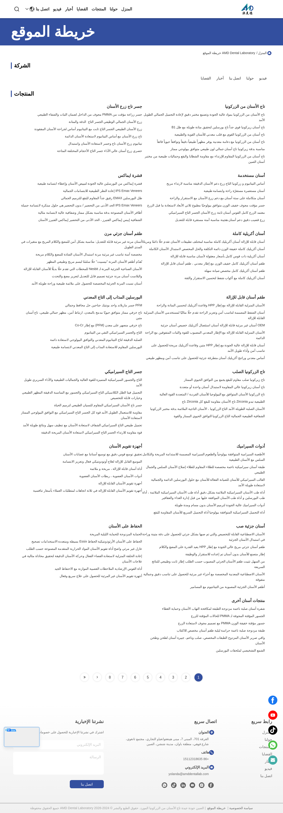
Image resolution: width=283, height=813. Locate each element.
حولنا (114, 9)
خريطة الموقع (216, 808)
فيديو (57, 9)
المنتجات (99, 9)
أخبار (69, 9)
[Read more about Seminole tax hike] (97, 677)
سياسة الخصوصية (241, 808)
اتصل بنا (42, 9)
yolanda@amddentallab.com (189, 774)
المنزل (126, 9)
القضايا (82, 9)
